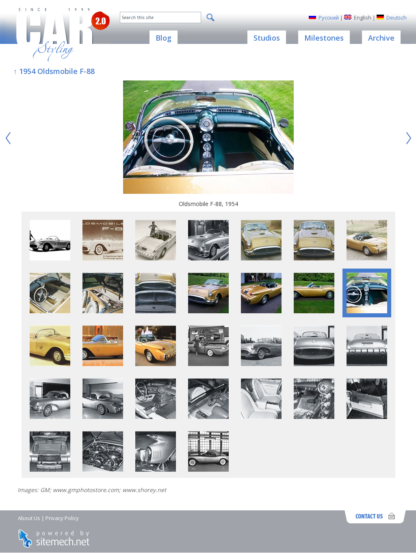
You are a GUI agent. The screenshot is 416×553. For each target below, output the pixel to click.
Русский (328, 17)
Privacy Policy (62, 518)
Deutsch (396, 17)
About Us (29, 518)
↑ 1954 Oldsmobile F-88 (54, 71)
